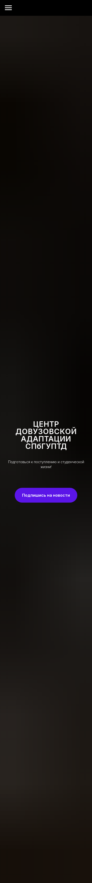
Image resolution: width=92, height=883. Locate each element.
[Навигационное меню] (8, 7)
